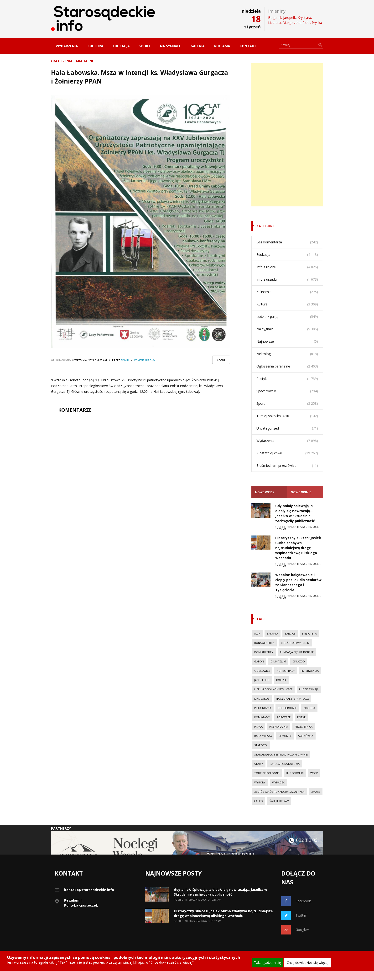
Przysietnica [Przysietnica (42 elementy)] (303, 726)
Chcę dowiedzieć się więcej (307, 962)
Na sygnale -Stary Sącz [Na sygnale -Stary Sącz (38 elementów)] (292, 698)
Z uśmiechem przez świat (276, 465)
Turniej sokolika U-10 (272, 416)
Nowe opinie (301, 492)
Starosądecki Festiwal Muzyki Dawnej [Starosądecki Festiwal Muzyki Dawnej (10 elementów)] (281, 754)
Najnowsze (265, 341)
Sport (145, 46)
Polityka (262, 378)
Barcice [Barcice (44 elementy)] (290, 633)
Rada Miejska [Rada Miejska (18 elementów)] (263, 736)
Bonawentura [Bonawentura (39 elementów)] (264, 643)
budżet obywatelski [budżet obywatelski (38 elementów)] (295, 643)
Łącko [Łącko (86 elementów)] (258, 801)
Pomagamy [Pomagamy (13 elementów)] (262, 717)
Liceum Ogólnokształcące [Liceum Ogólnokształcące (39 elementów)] (273, 689)
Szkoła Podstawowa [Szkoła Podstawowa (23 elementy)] (285, 764)
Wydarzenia (67, 46)
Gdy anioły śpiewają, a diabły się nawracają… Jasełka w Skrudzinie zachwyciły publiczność (220, 892)
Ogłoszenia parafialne (72, 61)
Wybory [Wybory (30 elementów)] (259, 782)
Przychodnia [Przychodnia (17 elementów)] (278, 726)
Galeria (198, 46)
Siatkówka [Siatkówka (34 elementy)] (305, 736)
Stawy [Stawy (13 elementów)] (258, 764)
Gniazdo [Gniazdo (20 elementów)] (299, 661)
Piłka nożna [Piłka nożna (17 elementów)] (262, 708)
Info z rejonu (266, 267)
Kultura (95, 46)
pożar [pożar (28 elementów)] (301, 717)
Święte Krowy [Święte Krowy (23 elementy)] (279, 801)
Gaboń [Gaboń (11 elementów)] (259, 661)
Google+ (295, 929)
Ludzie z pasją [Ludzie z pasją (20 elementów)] (308, 689)
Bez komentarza (269, 242)
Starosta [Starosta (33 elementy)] (261, 745)
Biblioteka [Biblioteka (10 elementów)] (309, 633)
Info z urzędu (266, 279)
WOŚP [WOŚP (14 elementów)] (314, 773)
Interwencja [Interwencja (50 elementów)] (310, 670)
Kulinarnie (263, 291)
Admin (125, 360)
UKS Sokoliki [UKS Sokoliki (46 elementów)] (295, 773)
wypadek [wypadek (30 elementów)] (278, 782)
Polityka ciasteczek (81, 905)
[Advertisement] (287, 134)
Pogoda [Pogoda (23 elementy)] (309, 708)
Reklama (222, 46)
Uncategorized (267, 428)
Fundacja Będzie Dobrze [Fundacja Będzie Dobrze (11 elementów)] (297, 652)
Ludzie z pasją (267, 316)
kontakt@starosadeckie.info (89, 889)
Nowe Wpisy (264, 492)
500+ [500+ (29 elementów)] (257, 633)
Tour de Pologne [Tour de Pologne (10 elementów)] (266, 773)
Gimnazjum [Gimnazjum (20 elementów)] (278, 661)
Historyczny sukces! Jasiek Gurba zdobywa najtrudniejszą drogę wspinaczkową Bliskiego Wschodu (298, 547)
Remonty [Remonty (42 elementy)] (285, 736)
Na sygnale (170, 46)
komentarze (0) (144, 360)
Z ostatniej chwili (269, 453)
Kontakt (248, 46)
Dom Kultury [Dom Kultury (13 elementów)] (263, 652)
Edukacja (121, 46)
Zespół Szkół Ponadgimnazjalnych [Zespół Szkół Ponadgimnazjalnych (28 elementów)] (279, 791)
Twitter (293, 915)
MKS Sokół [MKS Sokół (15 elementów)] (261, 698)
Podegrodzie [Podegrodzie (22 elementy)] (287, 708)
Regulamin (73, 900)
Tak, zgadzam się (267, 962)
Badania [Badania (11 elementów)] (272, 633)
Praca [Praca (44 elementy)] (258, 726)
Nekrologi (263, 354)
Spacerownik (266, 391)
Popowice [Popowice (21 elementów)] (284, 717)
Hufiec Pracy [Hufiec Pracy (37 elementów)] (286, 670)
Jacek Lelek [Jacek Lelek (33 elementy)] (262, 680)
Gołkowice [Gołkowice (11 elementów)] (262, 670)
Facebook (296, 901)
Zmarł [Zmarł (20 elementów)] (315, 791)
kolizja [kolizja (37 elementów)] (281, 680)
